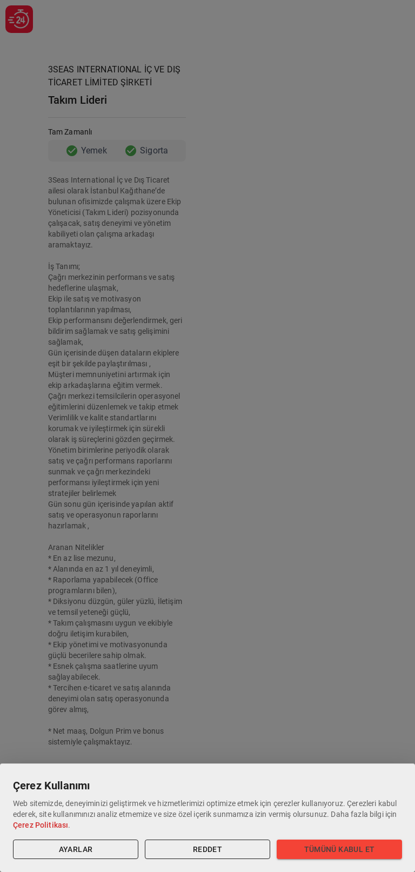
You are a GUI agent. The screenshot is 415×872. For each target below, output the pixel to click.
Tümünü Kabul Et (339, 850)
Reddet (207, 849)
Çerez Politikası (40, 825)
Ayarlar (76, 849)
